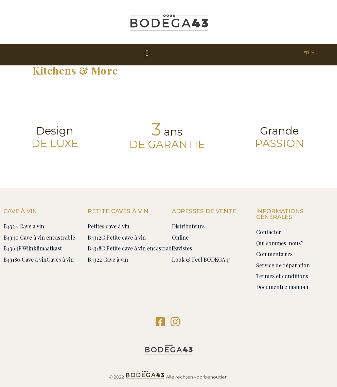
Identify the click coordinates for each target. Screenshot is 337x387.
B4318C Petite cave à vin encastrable (132, 248)
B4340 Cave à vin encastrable (39, 237)
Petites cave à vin (108, 226)
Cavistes (182, 248)
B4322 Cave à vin (108, 259)
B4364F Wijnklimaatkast (32, 248)
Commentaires (274, 254)
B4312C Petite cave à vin (117, 237)
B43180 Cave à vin (25, 259)
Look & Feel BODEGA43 (201, 259)
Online (180, 237)
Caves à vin (60, 259)
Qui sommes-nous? (279, 243)
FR (306, 52)
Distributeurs (188, 226)
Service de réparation (283, 265)
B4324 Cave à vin (23, 226)
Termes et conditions (282, 276)
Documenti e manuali (282, 286)
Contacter (268, 232)
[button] (147, 53)
